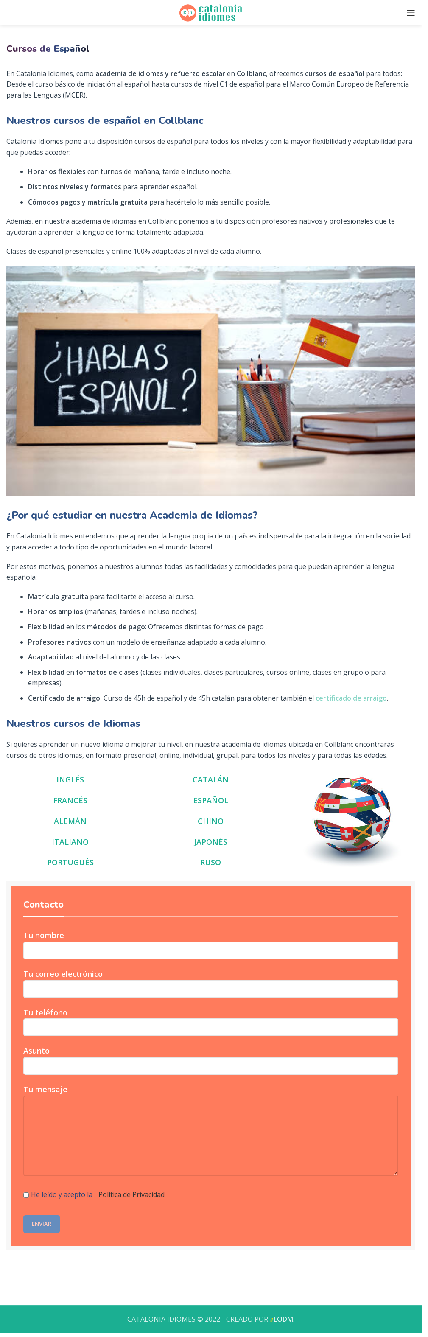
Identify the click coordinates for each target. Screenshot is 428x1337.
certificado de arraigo (351, 698)
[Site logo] (211, 12)
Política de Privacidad (131, 1194)
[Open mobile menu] (411, 12)
